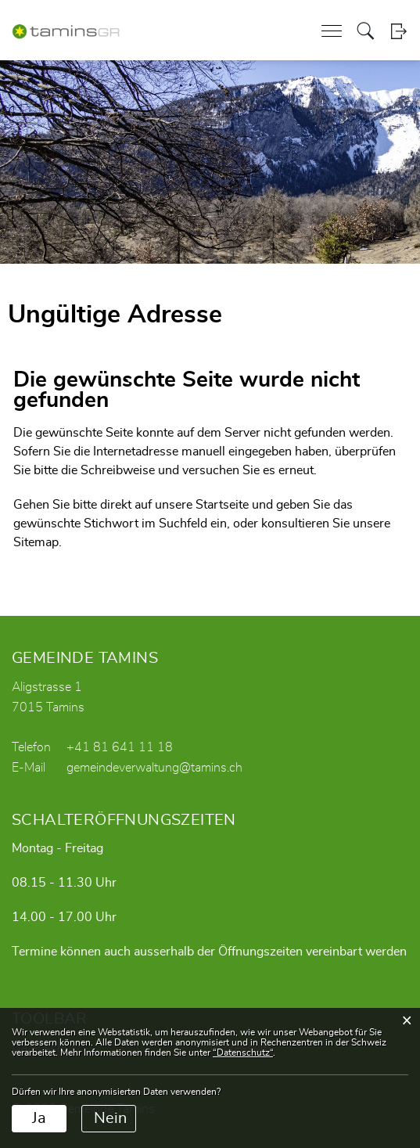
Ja (39, 1118)
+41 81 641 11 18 (119, 747)
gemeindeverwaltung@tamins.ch (154, 767)
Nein (110, 1118)
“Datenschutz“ (243, 1052)
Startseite (222, 504)
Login (398, 30)
